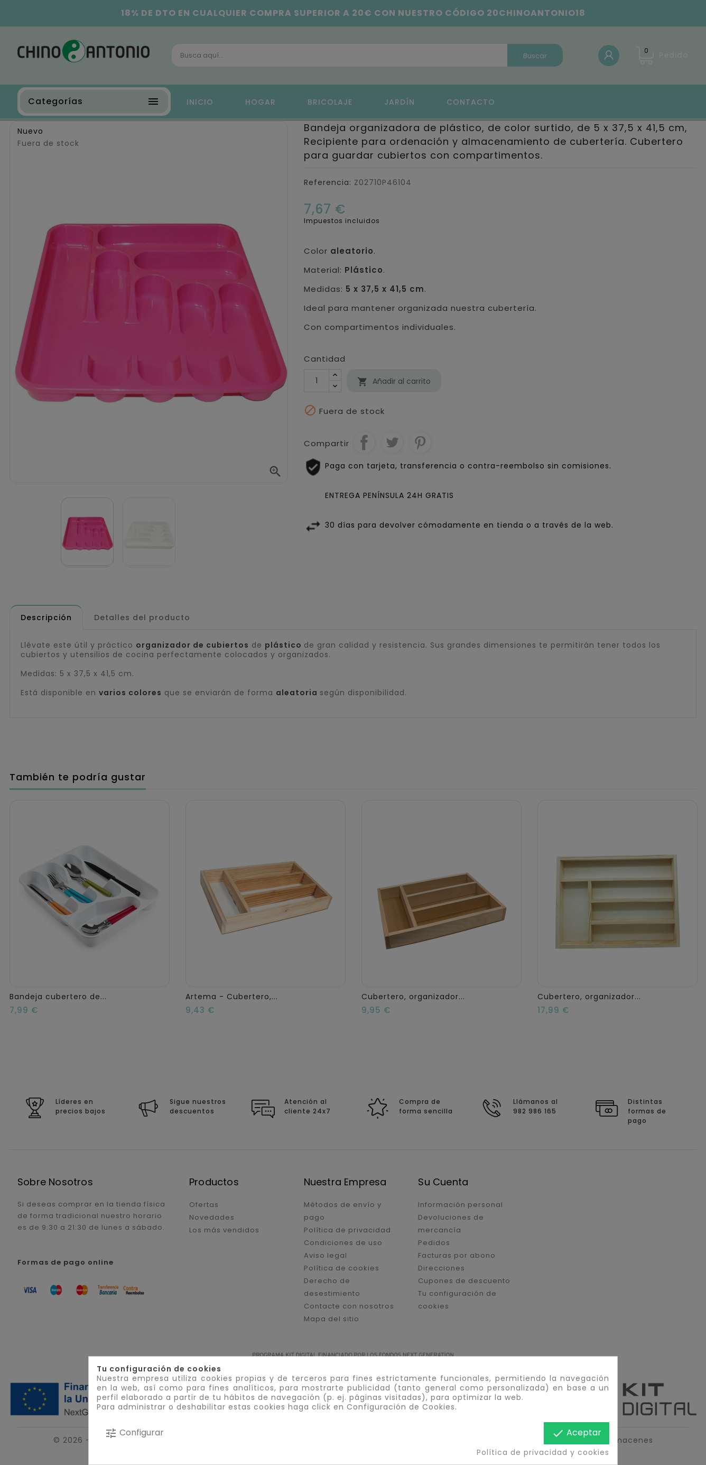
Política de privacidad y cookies (543, 1452)
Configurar (134, 1433)
